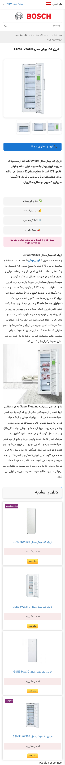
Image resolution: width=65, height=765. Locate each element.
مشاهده (33, 561)
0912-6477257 (14, 4)
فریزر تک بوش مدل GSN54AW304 (33, 737)
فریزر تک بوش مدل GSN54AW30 (32, 672)
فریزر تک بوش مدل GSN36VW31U (32, 607)
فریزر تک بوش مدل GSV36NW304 (33, 542)
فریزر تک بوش (41, 35)
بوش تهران (57, 35)
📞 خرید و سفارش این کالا (43, 146)
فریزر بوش (34, 260)
